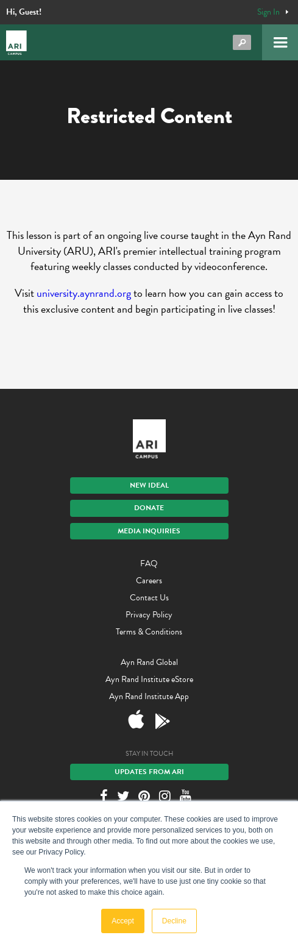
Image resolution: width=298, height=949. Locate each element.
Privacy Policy (149, 614)
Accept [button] (123, 921)
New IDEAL (149, 485)
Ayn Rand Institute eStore (149, 679)
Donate (149, 507)
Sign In (268, 12)
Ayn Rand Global (149, 662)
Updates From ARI (149, 771)
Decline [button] (174, 921)
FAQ (149, 563)
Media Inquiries (149, 530)
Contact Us (149, 597)
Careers (149, 580)
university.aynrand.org (84, 293)
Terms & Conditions (149, 631)
